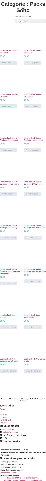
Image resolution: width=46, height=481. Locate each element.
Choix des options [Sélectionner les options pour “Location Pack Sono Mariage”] (9, 327)
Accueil (18, 16)
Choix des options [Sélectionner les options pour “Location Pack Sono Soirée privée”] (33, 371)
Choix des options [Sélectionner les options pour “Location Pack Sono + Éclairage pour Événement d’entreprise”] (9, 283)
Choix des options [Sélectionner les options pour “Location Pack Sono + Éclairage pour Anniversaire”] (33, 238)
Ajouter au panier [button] (8, 63)
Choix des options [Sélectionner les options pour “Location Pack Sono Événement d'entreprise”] (9, 371)
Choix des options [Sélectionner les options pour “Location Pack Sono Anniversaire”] (33, 327)
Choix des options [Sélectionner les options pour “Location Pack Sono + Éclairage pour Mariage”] (9, 238)
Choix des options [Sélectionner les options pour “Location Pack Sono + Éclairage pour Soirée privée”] (33, 281)
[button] (23, 9)
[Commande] (30, 21)
